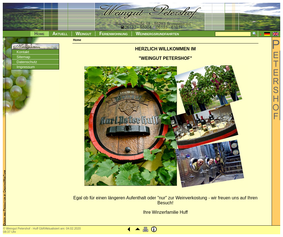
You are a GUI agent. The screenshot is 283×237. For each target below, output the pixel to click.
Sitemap (23, 57)
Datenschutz (27, 62)
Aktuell (60, 33)
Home (39, 33)
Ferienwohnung (113, 33)
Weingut (83, 33)
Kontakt (23, 52)
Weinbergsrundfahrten (157, 33)
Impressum (26, 67)
